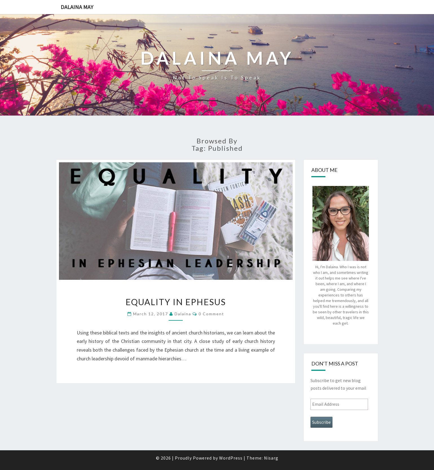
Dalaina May (77, 6)
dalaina (183, 313)
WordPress (231, 458)
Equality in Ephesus (175, 302)
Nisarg (271, 458)
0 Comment (211, 313)
